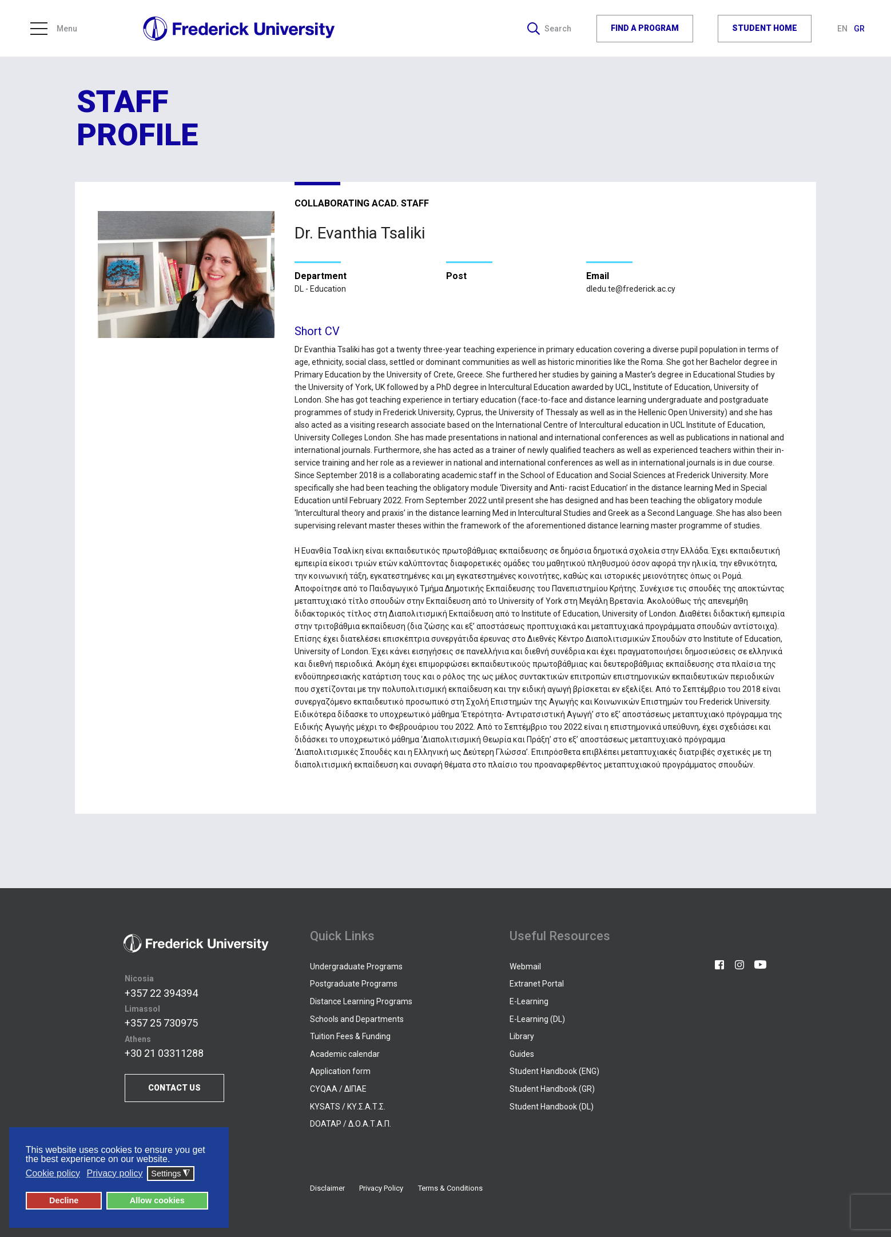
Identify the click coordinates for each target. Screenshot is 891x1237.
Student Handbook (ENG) (554, 1071)
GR (859, 28)
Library (522, 1036)
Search (549, 28)
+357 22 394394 (161, 993)
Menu (53, 28)
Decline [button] (63, 1200)
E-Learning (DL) (537, 1019)
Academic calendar (345, 1054)
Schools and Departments (357, 1019)
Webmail (525, 966)
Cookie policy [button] (53, 1173)
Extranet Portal (537, 983)
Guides (522, 1054)
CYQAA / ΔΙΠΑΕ (338, 1088)
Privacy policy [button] (115, 1173)
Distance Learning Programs (361, 1001)
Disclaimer (327, 1188)
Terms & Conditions (450, 1188)
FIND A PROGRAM (645, 28)
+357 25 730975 (161, 1023)
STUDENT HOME (764, 28)
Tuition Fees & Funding (350, 1036)
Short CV (317, 331)
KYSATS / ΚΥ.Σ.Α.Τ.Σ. (347, 1106)
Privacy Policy (381, 1188)
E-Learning (529, 1001)
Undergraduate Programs (356, 966)
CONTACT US (174, 1087)
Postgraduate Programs (353, 983)
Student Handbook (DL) (552, 1106)
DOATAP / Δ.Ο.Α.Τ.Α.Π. (350, 1123)
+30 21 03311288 (164, 1053)
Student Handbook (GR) (552, 1088)
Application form (340, 1071)
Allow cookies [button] (157, 1200)
